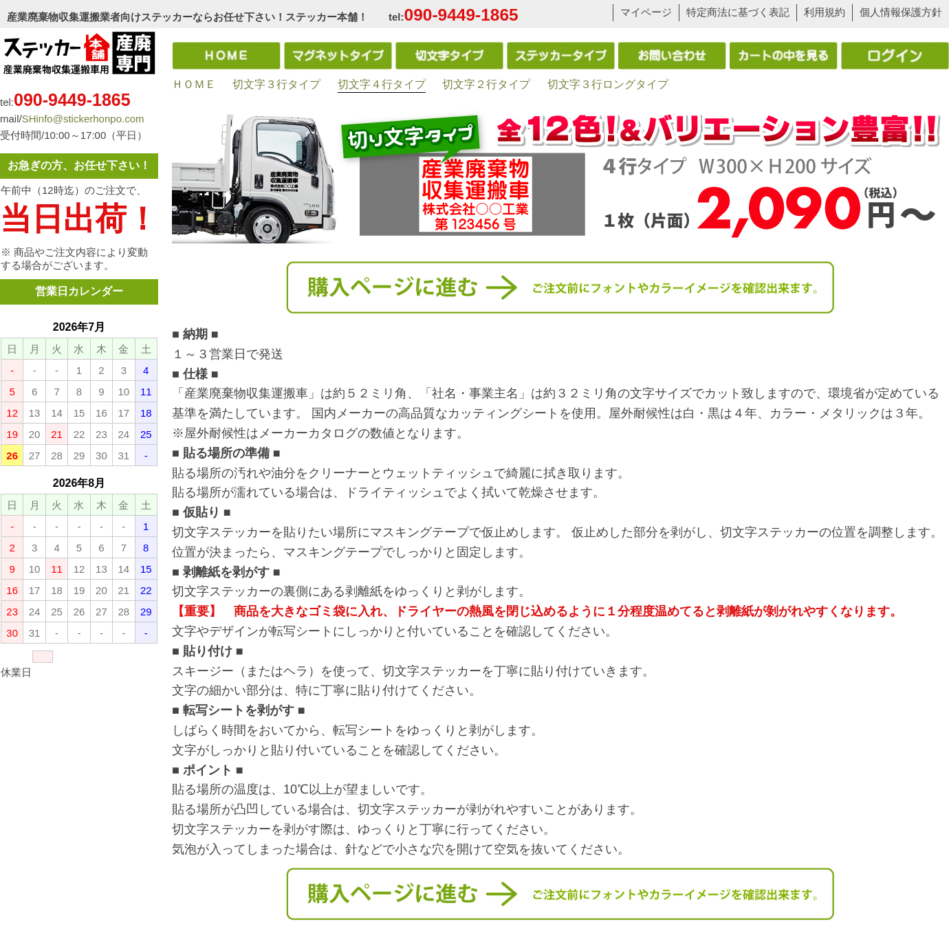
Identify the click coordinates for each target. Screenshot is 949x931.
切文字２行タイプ (486, 84)
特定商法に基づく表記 (737, 12)
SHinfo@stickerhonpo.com (83, 118)
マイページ (646, 12)
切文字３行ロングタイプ (607, 84)
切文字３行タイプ (276, 84)
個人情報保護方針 (901, 12)
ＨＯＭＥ (194, 84)
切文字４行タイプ (382, 84)
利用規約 (824, 12)
